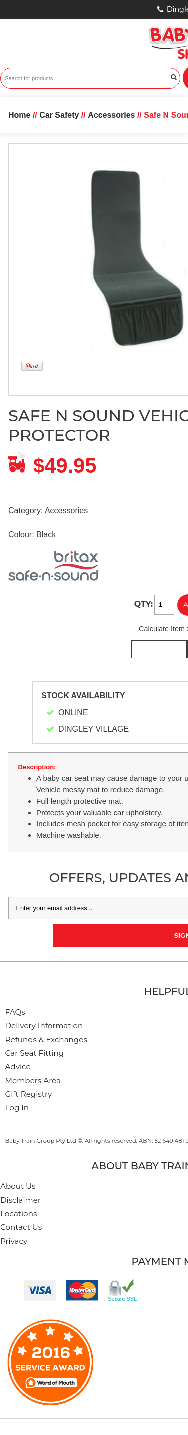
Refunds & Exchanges (46, 1039)
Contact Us (21, 1227)
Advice (18, 1066)
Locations (18, 1213)
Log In (17, 1107)
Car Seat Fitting (34, 1053)
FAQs (15, 1012)
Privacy (13, 1241)
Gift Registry (28, 1094)
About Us (18, 1186)
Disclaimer (20, 1200)
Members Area (33, 1080)
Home (19, 115)
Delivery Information (44, 1025)
